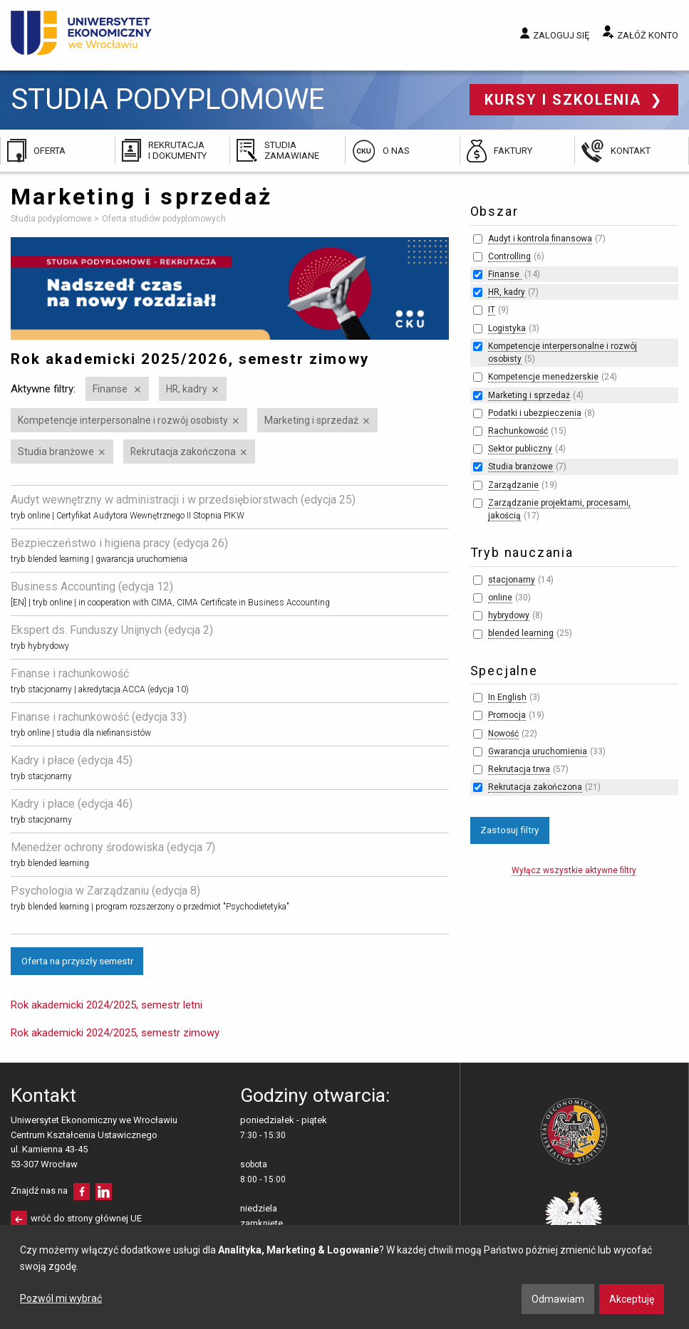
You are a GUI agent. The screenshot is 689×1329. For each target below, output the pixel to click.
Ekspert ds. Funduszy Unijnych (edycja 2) (112, 630)
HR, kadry (186, 389)
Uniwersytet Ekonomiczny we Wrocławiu (81, 33)
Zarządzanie (513, 485)
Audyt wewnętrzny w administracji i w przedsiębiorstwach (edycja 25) (183, 499)
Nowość (503, 734)
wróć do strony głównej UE (86, 1218)
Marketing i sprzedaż (311, 420)
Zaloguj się (561, 35)
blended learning (521, 633)
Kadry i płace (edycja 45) (72, 760)
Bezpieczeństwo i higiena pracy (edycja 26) (119, 543)
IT (491, 310)
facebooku (81, 1191)
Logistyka (507, 328)
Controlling (509, 256)
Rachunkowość (518, 431)
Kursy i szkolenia (565, 99)
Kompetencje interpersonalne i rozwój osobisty (123, 420)
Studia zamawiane (291, 150)
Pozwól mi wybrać (61, 1298)
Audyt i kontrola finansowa (540, 239)
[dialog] (344, 1277)
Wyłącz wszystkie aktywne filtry (574, 870)
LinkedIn (103, 1191)
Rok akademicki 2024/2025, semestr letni (106, 1005)
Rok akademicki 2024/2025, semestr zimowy (115, 1032)
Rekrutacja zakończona (183, 451)
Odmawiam (558, 1299)
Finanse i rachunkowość (70, 673)
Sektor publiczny (520, 449)
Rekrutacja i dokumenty (177, 150)
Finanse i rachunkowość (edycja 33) (99, 717)
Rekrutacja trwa (519, 769)
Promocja (507, 715)
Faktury (513, 150)
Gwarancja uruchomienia (537, 751)
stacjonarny (511, 580)
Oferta (49, 150)
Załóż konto (647, 35)
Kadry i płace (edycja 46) (72, 804)
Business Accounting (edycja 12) (92, 586)
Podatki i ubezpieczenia (534, 413)
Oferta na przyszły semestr (77, 960)
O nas (396, 150)
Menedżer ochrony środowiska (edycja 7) (113, 847)
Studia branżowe (56, 451)
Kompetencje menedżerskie (543, 377)
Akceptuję (631, 1299)
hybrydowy (508, 615)
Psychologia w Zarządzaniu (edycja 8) (105, 890)
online (500, 598)
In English (507, 697)
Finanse (111, 389)
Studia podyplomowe (167, 99)
